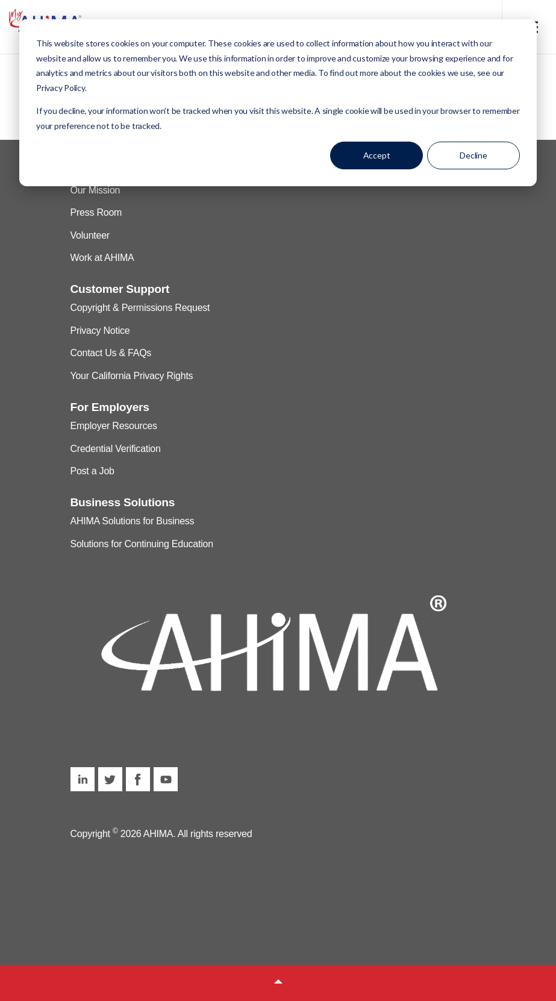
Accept (376, 155)
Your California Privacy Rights (131, 376)
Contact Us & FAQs (111, 353)
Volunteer (90, 235)
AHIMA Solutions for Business (132, 521)
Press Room (96, 212)
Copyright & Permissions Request (140, 308)
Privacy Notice (100, 330)
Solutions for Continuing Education (141, 544)
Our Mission (95, 190)
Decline (473, 155)
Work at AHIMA (102, 258)
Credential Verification (115, 449)
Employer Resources (113, 426)
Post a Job (92, 471)
